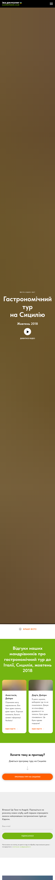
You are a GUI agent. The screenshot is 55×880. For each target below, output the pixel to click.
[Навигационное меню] (51, 4)
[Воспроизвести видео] (27, 331)
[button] (27, 793)
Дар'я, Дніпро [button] (39, 859)
